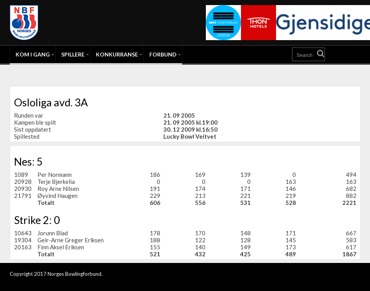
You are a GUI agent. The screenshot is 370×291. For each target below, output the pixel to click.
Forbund (163, 54)
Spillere (73, 54)
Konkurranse (117, 54)
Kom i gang (33, 54)
